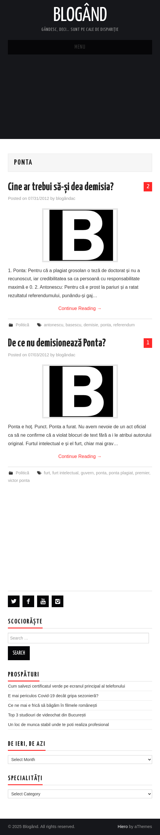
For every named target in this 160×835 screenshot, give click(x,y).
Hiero (123, 826)
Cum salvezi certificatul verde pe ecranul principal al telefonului (66, 686)
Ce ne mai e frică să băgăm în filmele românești (52, 705)
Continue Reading (80, 308)
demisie (91, 325)
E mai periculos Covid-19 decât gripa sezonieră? (53, 695)
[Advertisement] (80, 98)
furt (47, 473)
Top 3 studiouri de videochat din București (47, 715)
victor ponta (18, 480)
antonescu (53, 325)
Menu (80, 47)
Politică (22, 325)
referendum (124, 325)
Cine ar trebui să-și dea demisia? (61, 187)
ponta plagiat (121, 473)
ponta (105, 325)
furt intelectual (65, 473)
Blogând (80, 15)
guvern (87, 473)
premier (142, 473)
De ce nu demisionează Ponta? (57, 343)
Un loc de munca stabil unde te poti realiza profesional (58, 724)
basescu (73, 325)
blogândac (65, 198)
